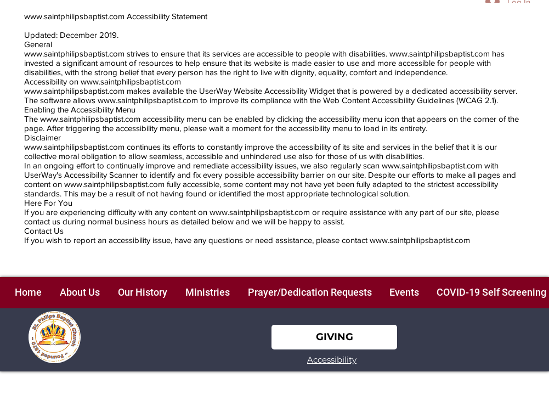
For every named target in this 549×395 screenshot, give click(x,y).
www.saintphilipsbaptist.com (74, 16)
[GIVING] (334, 337)
